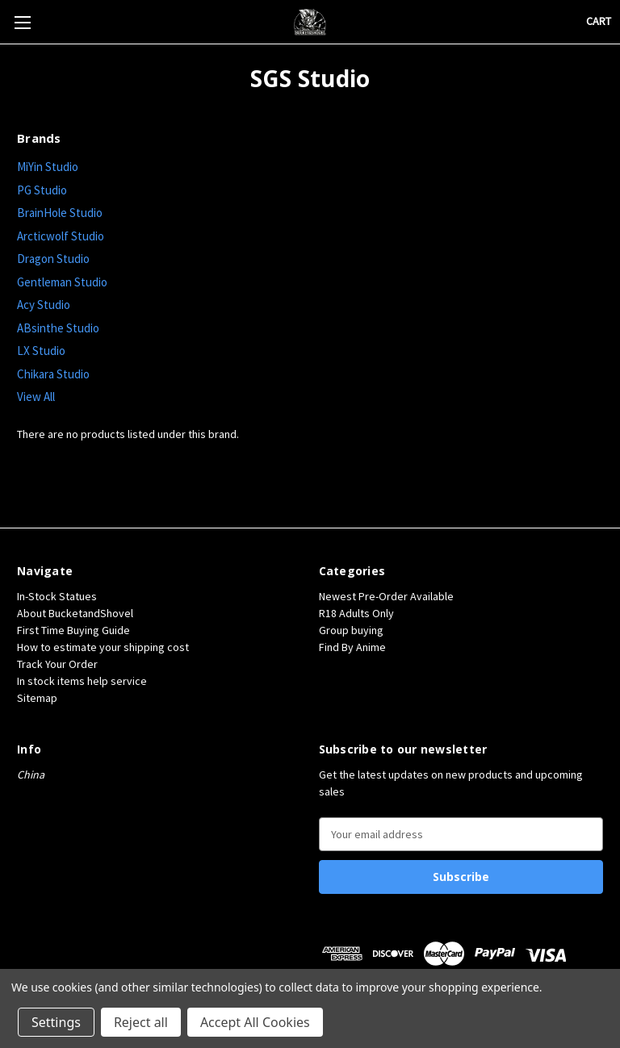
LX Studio (41, 350)
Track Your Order (57, 664)
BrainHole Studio (60, 212)
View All (36, 396)
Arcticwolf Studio (60, 236)
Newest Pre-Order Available (386, 596)
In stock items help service (82, 681)
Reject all (141, 1022)
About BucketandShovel (75, 613)
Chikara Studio (53, 374)
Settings (56, 1022)
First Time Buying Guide (73, 630)
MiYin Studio (47, 166)
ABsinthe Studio (58, 328)
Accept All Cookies (255, 1022)
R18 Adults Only (356, 613)
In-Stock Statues (57, 596)
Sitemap (37, 698)
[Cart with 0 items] (598, 21)
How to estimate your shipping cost (103, 647)
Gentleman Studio (62, 282)
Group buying (351, 630)
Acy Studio (43, 304)
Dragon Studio (53, 258)
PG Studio (42, 190)
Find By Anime (352, 647)
